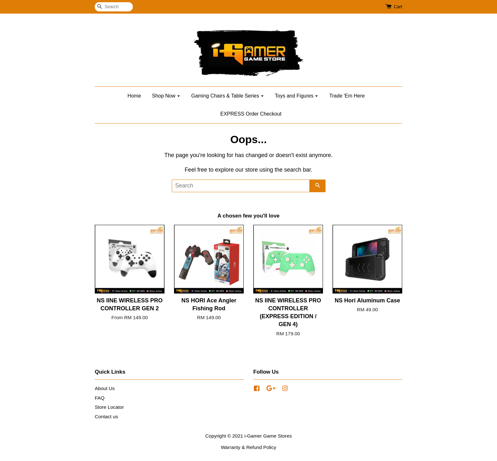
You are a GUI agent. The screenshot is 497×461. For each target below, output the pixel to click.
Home (134, 95)
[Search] (114, 6)
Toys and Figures (296, 95)
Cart (398, 6)
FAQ (100, 398)
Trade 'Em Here (347, 95)
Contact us (106, 416)
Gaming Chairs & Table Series (227, 95)
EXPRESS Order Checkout (250, 114)
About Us (105, 388)
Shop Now (166, 95)
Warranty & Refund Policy (248, 447)
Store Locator (109, 407)
